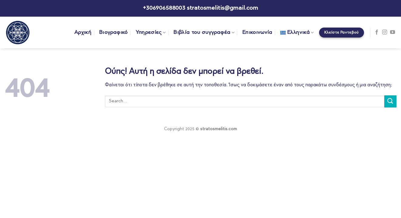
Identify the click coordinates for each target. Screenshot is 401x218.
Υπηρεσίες (151, 32)
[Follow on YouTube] (392, 32)
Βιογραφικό (113, 32)
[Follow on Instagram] (384, 32)
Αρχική (82, 32)
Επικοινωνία (257, 32)
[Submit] (390, 101)
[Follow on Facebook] (376, 32)
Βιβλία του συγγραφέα (204, 32)
